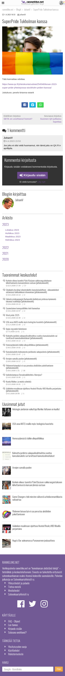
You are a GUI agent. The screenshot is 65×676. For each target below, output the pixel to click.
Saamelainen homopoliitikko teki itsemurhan (23, 308)
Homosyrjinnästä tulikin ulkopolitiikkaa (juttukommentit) (27, 344)
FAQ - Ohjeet (14, 621)
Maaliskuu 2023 (13, 236)
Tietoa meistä (14, 587)
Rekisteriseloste (15, 654)
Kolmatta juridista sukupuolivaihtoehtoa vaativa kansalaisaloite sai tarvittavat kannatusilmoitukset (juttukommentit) (31, 337)
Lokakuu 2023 (12, 230)
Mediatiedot (13, 590)
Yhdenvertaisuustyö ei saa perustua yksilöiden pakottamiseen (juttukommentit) (29, 366)
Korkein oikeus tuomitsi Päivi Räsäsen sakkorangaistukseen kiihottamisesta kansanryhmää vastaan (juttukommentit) (28, 282)
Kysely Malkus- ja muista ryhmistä (18, 381)
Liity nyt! (41, 182)
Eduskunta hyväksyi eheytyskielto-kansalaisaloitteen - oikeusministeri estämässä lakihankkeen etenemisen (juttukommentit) (32, 291)
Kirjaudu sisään (33, 175)
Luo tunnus (13, 625)
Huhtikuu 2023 (12, 233)
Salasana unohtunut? (17, 632)
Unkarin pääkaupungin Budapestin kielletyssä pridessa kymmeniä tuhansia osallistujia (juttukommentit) (31, 300)
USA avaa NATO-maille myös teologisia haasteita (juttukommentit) (31, 322)
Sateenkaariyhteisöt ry (18, 594)
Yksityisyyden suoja (17, 647)
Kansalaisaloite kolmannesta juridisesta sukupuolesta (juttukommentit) (33, 351)
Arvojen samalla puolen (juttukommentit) (21, 358)
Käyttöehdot (13, 650)
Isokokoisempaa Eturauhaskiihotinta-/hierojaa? (24, 374)
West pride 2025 (12, 315)
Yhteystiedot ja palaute (19, 583)
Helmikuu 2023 (12, 240)
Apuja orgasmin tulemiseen (16, 328)
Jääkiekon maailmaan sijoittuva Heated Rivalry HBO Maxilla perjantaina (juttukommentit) (33, 389)
